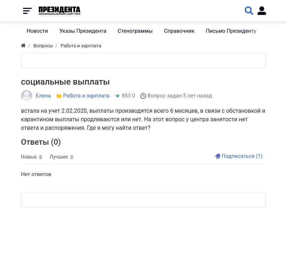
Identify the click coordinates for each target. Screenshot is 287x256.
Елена (43, 95)
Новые (29, 157)
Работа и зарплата (86, 95)
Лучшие (59, 157)
